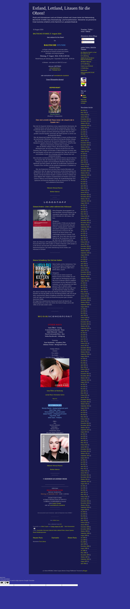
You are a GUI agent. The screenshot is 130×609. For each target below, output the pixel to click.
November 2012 (85, 451)
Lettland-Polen (61, 530)
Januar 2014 (84, 421)
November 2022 (85, 196)
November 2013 (85, 425)
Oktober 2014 (84, 404)
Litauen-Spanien (69, 530)
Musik (34, 532)
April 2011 (83, 492)
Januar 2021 (84, 244)
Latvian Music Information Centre (54, 395)
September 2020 (85, 253)
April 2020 (83, 263)
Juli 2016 (83, 358)
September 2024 (85, 149)
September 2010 (85, 507)
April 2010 (83, 518)
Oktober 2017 (84, 326)
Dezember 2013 (85, 423)
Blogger (85, 571)
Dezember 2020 (85, 246)
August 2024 (84, 151)
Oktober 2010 (84, 505)
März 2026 (83, 112)
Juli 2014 (83, 410)
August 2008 (84, 548)
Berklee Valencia (54, 191)
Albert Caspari (84, 96)
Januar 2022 (84, 218)
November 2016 (85, 350)
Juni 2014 (83, 412)
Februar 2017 (84, 343)
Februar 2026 (84, 114)
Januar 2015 (84, 397)
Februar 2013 (84, 445)
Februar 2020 (84, 268)
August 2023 (84, 177)
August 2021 (84, 229)
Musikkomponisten (41, 532)
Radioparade (84, 70)
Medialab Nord (56, 70)
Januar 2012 (84, 473)
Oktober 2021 (84, 225)
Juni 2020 (83, 259)
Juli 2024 (83, 153)
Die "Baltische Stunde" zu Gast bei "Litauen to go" (88, 53)
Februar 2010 (84, 522)
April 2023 (83, 186)
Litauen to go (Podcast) (87, 66)
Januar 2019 (84, 296)
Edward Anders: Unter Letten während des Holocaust (52, 207)
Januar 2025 (84, 140)
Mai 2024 (83, 158)
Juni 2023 (83, 181)
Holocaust (45, 530)
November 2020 (85, 248)
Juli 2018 (83, 309)
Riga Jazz (55, 398)
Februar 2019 (84, 294)
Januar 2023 (84, 192)
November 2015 (85, 376)
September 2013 (85, 430)
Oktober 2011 (84, 479)
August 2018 (84, 306)
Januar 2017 (84, 345)
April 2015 (83, 391)
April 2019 (83, 289)
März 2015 (83, 393)
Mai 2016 (83, 363)
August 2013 (84, 432)
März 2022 (83, 214)
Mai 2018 (83, 313)
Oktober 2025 (84, 123)
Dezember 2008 (85, 546)
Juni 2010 (83, 514)
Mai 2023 (83, 184)
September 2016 (85, 354)
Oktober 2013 (84, 427)
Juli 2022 (83, 205)
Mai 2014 (83, 414)
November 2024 (85, 145)
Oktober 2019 (84, 276)
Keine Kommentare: (70, 526)
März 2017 (83, 341)
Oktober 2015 (84, 378)
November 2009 (85, 529)
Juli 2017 (83, 332)
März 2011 (83, 494)
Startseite (55, 538)
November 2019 (85, 274)
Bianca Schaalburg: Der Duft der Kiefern (47, 260)
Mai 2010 (83, 516)
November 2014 (85, 401)
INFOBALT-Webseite (86, 61)
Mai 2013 (83, 438)
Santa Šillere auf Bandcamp (55, 390)
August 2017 (84, 330)
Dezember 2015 (85, 373)
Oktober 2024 (84, 147)
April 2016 (83, 365)
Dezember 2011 (85, 475)
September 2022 (85, 201)
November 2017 (85, 324)
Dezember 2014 (85, 399)
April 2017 (83, 339)
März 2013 (83, 442)
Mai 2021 (83, 235)
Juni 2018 (83, 311)
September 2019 (85, 278)
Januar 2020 (84, 270)
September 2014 (85, 406)
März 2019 (83, 291)
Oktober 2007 (84, 557)
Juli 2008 (83, 550)
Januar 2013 (84, 447)
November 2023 (85, 171)
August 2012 (84, 458)
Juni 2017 (83, 335)
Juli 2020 (83, 257)
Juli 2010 (83, 511)
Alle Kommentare (87, 42)
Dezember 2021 (85, 220)
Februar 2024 (84, 164)
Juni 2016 (83, 360)
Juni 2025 (83, 132)
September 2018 (85, 304)
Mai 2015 (83, 389)
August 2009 (84, 535)
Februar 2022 (84, 216)
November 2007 (85, 555)
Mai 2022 (83, 209)
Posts (84, 39)
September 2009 (85, 533)
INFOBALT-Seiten (56, 520)
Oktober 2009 (84, 531)
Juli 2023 (83, 179)
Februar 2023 (84, 190)
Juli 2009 (83, 537)
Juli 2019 (83, 283)
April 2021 (83, 237)
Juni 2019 (83, 285)
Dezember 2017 (85, 322)
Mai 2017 (83, 337)
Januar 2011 (84, 499)
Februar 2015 (84, 395)
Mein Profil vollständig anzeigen (84, 101)
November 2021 (85, 222)
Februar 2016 (84, 369)
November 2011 (85, 477)
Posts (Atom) (42, 541)
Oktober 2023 (84, 173)
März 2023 (83, 188)
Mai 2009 (83, 542)
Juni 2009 (83, 540)
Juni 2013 (83, 436)
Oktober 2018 (84, 302)
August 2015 (84, 382)
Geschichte (40, 530)
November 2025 (85, 121)
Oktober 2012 (84, 453)
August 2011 (84, 483)
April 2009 (83, 544)
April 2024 (83, 160)
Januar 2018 (84, 319)
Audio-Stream (57, 503)
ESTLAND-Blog (85, 56)
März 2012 (83, 468)
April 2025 (83, 136)
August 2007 (84, 561)
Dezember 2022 (85, 194)
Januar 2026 (84, 117)
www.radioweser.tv (54, 68)
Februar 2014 (84, 419)
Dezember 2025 (85, 119)
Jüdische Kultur (53, 530)
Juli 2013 (83, 434)
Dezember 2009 (85, 527)
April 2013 (83, 440)
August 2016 (84, 356)
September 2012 (85, 455)
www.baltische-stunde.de (57, 505)
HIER (61, 524)
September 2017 (85, 328)
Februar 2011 (84, 496)
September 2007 (85, 559)
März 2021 (83, 240)
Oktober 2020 (84, 250)
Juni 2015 (83, 386)
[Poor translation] (6, 582)
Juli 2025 (83, 130)
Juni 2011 (83, 488)
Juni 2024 (83, 155)
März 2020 (83, 265)
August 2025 (84, 127)
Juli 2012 (83, 460)
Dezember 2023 (85, 168)
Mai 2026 (83, 110)
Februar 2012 (84, 471)
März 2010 (83, 520)
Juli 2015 (83, 384)
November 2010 (85, 503)
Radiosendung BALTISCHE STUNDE (87, 73)
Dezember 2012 (85, 449)
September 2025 (85, 125)
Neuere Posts (38, 538)
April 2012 (83, 466)
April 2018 (83, 315)
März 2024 (83, 162)
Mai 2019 (83, 287)
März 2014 (83, 417)
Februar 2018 (84, 317)
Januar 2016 (84, 371)
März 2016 (83, 367)
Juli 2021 (83, 231)
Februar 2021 (84, 242)
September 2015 (85, 380)
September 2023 (85, 175)
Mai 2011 (83, 490)
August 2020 (84, 255)
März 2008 (83, 552)
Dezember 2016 (85, 347)
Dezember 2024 (85, 143)
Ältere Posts (72, 538)
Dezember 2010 (85, 501)
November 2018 (85, 300)
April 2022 (83, 212)
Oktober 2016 (84, 352)
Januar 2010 (84, 524)
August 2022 (84, 203)
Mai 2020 (83, 261)
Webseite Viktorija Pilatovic (55, 188)
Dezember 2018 (85, 298)
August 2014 (84, 408)
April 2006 (83, 563)
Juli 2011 (83, 486)
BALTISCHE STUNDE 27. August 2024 (47, 34)
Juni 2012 (83, 462)
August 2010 (84, 509)
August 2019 (84, 281)
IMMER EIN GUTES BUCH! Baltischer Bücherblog (87, 58)
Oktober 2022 (84, 199)
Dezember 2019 (85, 272)
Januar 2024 (84, 166)
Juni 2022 (83, 207)
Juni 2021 (83, 233)
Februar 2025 (84, 138)
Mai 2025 (83, 134)
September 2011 (85, 481)
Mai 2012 (83, 464)
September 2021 (85, 227)
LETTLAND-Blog (85, 64)
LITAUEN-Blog (84, 68)
